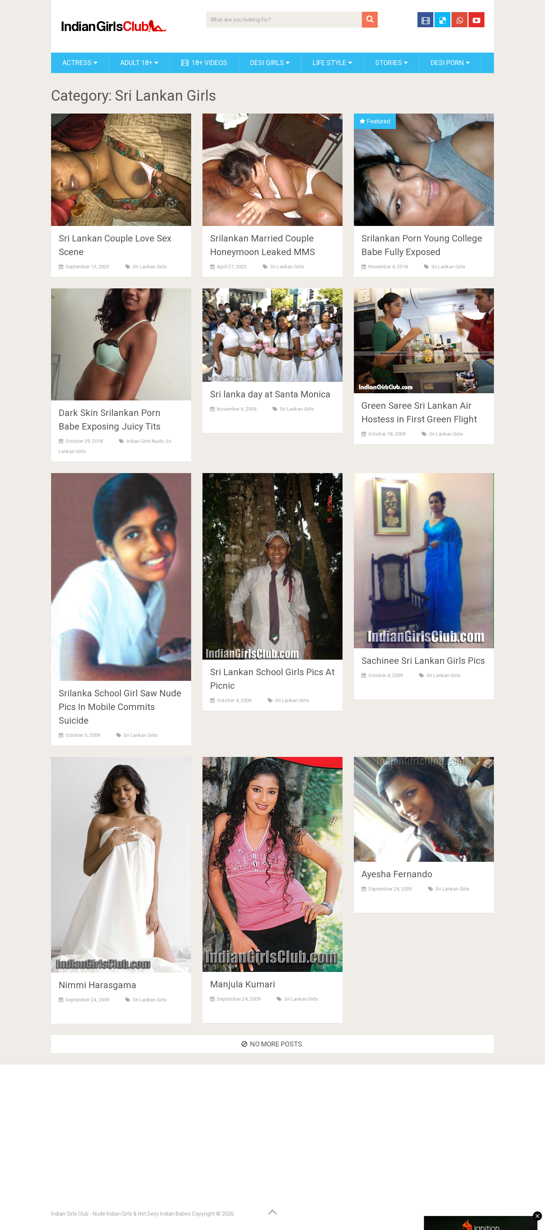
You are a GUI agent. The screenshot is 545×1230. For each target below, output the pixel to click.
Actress (77, 63)
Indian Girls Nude (145, 441)
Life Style (329, 63)
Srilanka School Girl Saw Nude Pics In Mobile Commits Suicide (120, 707)
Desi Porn (447, 63)
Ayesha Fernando (396, 874)
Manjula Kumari (242, 984)
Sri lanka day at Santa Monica (270, 394)
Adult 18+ (136, 63)
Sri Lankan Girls (150, 266)
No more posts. (272, 1044)
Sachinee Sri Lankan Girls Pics (423, 660)
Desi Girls (267, 63)
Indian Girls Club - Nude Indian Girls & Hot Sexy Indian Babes (121, 1214)
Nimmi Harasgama (97, 985)
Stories (388, 63)
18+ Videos (204, 63)
